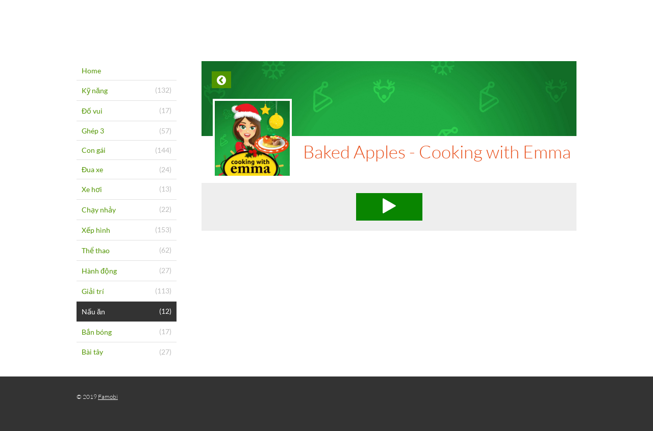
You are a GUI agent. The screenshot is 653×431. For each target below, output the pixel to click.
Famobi (108, 396)
